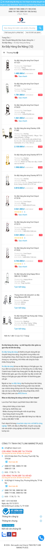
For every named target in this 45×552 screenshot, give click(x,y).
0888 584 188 (25, 12)
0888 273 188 (26, 9)
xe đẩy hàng (16, 383)
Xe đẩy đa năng (7, 366)
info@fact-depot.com (13, 448)
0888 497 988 (14, 9)
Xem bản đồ (13, 462)
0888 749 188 (14, 12)
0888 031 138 (10, 469)
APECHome (22, 393)
